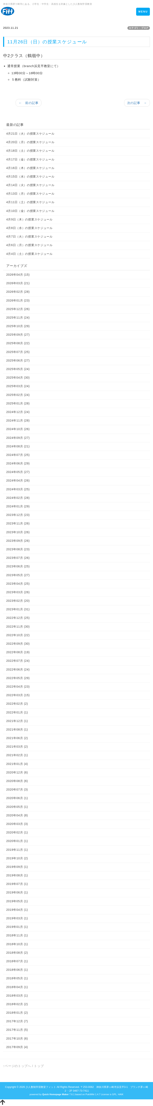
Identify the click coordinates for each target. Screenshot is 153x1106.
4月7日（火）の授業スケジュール (29, 236)
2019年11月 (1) (17, 849)
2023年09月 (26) (18, 540)
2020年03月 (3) (17, 824)
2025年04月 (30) (18, 377)
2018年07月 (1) (17, 961)
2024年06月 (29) (18, 463)
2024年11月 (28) (18, 420)
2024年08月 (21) (18, 446)
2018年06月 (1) (17, 969)
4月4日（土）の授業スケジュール (29, 253)
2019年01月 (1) (17, 926)
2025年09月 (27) (18, 334)
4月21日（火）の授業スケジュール (30, 133)
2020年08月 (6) (17, 781)
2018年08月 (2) (17, 952)
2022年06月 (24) (18, 669)
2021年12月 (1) (17, 721)
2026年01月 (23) (18, 300)
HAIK (120, 1094)
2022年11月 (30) (18, 626)
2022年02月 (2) (17, 703)
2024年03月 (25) (18, 489)
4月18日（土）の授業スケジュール (30, 150)
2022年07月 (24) (18, 660)
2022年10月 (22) (18, 635)
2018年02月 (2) (17, 1004)
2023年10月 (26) (18, 532)
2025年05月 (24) (18, 369)
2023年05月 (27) (18, 575)
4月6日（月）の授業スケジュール (29, 245)
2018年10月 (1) (17, 944)
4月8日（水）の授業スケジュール (29, 228)
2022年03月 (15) (18, 695)
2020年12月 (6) (17, 772)
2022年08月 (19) (18, 652)
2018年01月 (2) (17, 1012)
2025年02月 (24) (18, 395)
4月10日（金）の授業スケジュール (30, 211)
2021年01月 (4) (17, 764)
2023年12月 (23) (18, 515)
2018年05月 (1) (17, 978)
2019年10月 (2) (17, 858)
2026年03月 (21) (18, 283)
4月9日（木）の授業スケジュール (29, 219)
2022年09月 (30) (18, 643)
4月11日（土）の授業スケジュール (30, 202)
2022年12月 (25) (18, 617)
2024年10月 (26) (18, 429)
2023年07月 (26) (18, 557)
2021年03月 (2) (17, 746)
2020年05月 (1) (17, 806)
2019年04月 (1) (17, 909)
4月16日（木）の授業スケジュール (30, 168)
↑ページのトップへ (17, 1066)
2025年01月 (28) (18, 403)
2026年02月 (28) (18, 291)
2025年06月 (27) (18, 360)
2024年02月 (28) (18, 497)
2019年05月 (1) (17, 901)
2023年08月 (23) (18, 549)
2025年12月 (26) (18, 309)
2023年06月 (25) (18, 566)
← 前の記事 (28, 103)
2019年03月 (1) (17, 918)
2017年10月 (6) (17, 1038)
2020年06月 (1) (17, 798)
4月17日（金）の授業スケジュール (30, 159)
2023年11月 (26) (18, 523)
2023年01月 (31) (18, 609)
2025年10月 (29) (18, 326)
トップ (39, 1066)
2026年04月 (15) (18, 274)
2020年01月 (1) (17, 841)
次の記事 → (137, 103)
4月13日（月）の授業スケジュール (30, 193)
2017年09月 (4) (17, 1047)
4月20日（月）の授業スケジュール (30, 142)
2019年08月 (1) (17, 875)
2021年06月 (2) (17, 738)
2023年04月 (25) (18, 583)
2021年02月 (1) (17, 755)
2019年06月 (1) (17, 892)
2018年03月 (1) (17, 995)
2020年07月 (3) (17, 789)
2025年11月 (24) (18, 317)
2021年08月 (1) (17, 729)
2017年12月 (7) (17, 1021)
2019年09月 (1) (17, 866)
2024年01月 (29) (18, 506)
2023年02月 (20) (18, 600)
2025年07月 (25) (18, 352)
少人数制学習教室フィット (41, 1087)
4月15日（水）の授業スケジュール (30, 176)
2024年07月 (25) (18, 455)
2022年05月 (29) (18, 678)
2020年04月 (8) (17, 815)
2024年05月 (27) (18, 472)
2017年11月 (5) (17, 1029)
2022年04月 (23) (18, 686)
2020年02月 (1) (17, 832)
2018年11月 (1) (17, 935)
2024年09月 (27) (18, 437)
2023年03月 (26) (18, 592)
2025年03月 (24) (18, 386)
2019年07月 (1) (17, 884)
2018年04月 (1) (17, 987)
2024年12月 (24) (18, 412)
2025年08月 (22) (18, 343)
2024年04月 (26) (18, 480)
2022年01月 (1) (17, 712)
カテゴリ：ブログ (138, 28)
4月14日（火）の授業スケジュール (30, 185)
